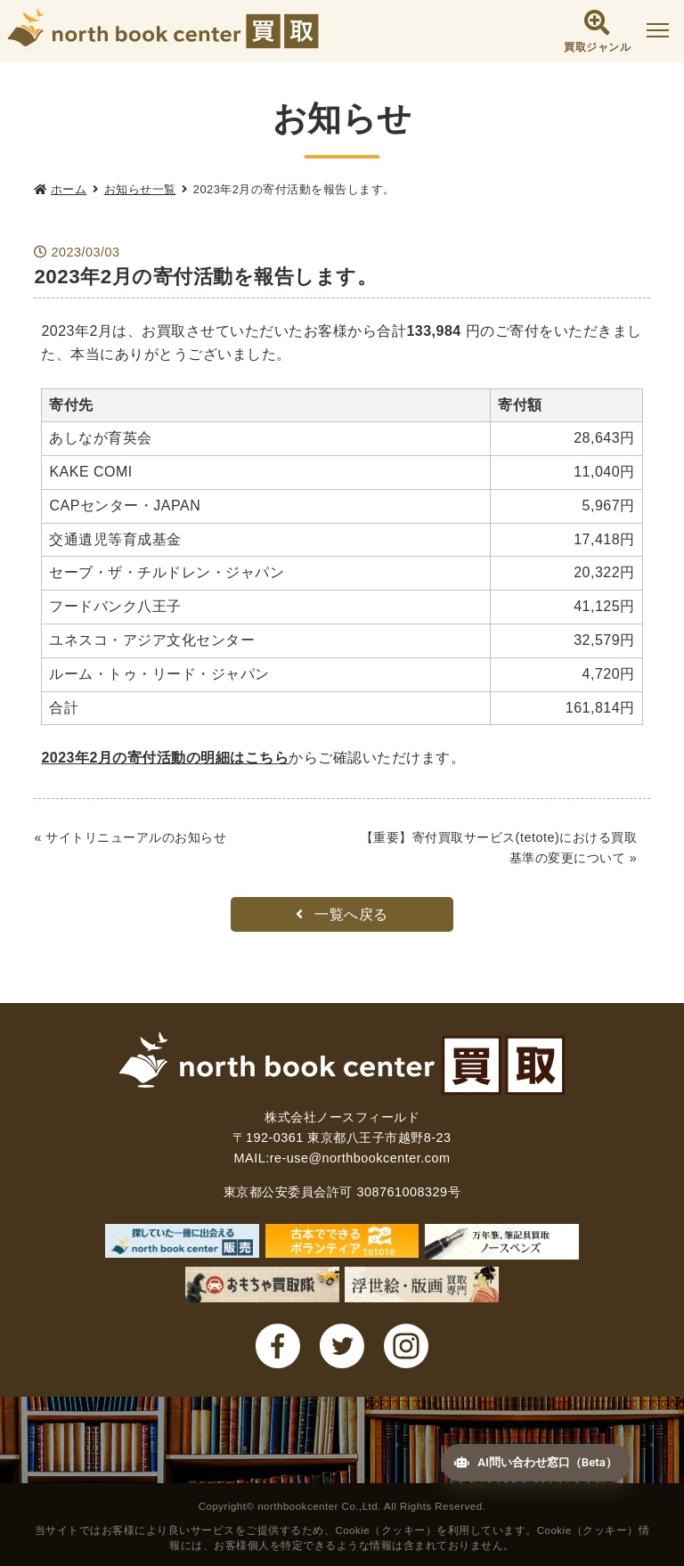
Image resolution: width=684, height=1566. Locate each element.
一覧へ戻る (342, 914)
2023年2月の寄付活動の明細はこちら (165, 757)
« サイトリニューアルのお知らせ (130, 837)
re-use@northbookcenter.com (360, 1158)
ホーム (69, 189)
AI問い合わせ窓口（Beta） (525, 1457)
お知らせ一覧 (140, 189)
